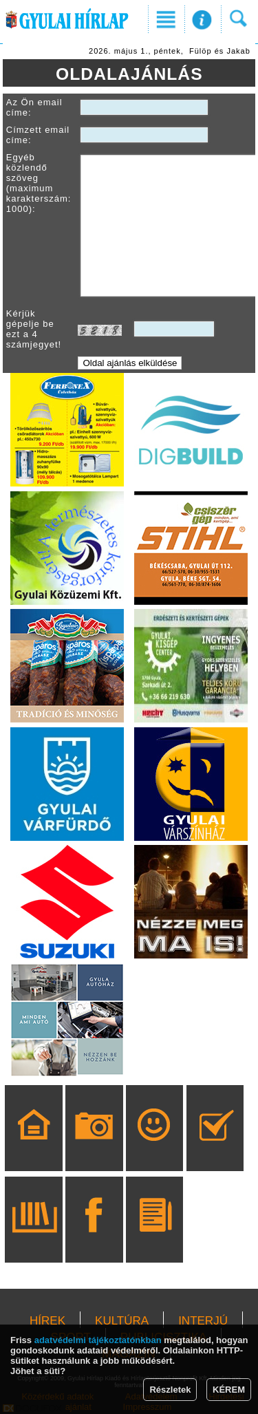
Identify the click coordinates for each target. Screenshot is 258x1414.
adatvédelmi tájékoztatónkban (98, 1340)
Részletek (170, 1389)
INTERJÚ (203, 1320)
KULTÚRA (122, 1320)
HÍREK (47, 1320)
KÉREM (229, 1389)
